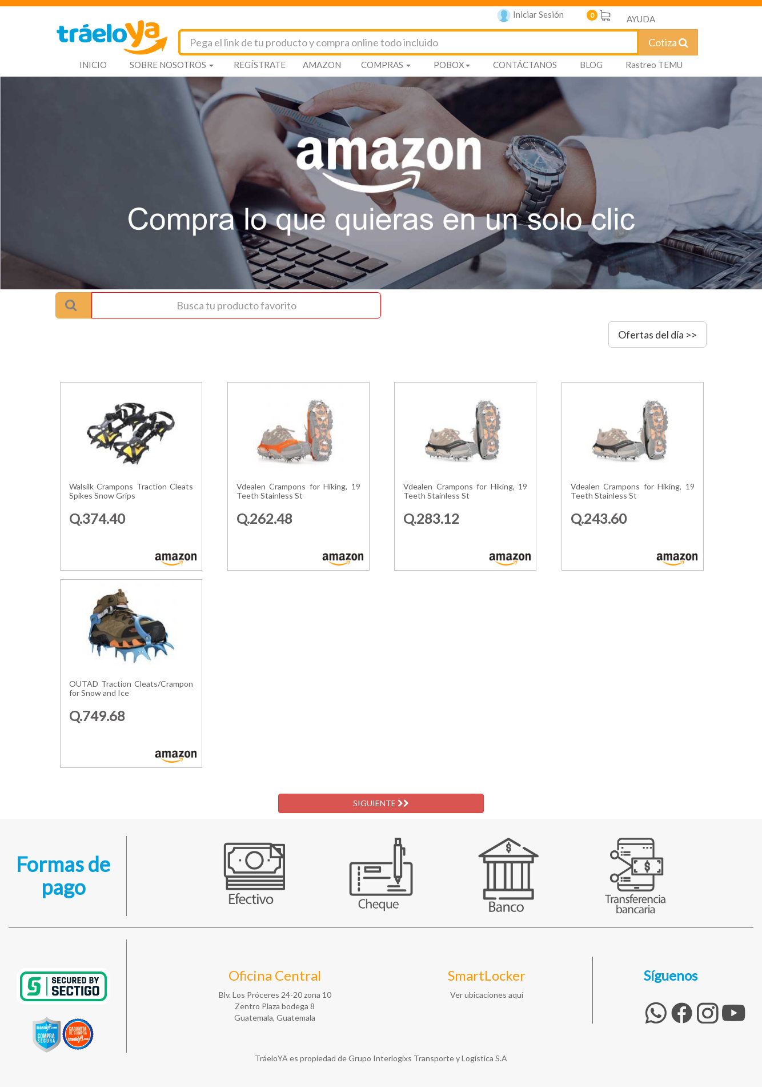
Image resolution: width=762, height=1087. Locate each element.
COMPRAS (386, 64)
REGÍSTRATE (260, 64)
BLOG (591, 64)
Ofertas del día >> (657, 334)
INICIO (93, 64)
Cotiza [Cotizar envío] (668, 42)
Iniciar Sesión (530, 16)
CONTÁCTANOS (525, 64)
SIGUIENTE (381, 803)
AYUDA (641, 19)
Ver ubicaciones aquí (486, 995)
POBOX (452, 64)
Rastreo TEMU (654, 64)
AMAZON (322, 64)
